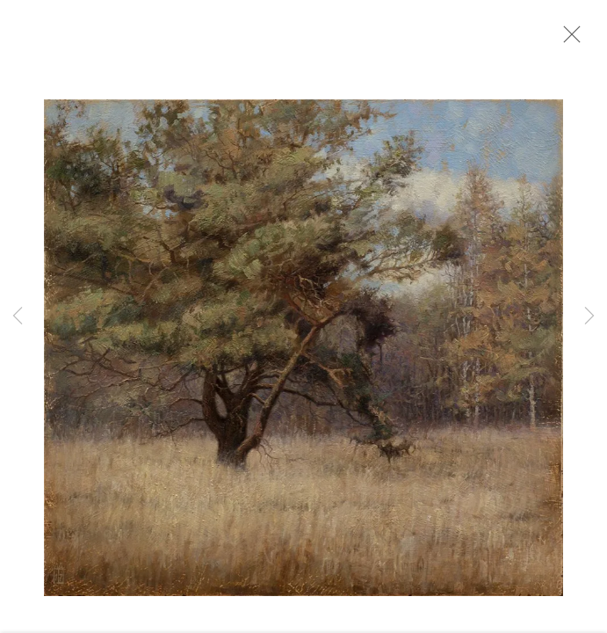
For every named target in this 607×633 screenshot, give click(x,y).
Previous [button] (17, 316)
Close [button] (571, 39)
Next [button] (589, 316)
